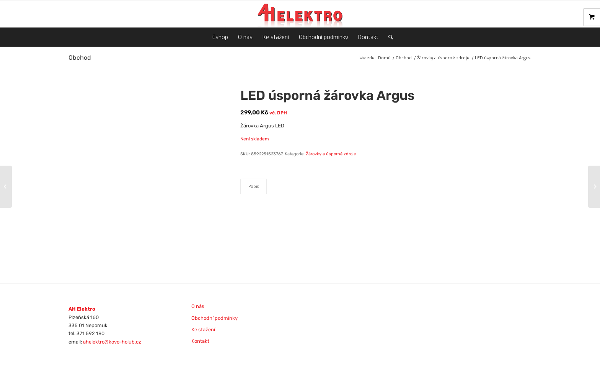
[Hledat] (388, 37)
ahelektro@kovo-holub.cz (112, 342)
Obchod (79, 57)
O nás (197, 306)
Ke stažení (203, 329)
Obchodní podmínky (214, 318)
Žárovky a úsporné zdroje (331, 153)
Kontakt (200, 341)
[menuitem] (220, 37)
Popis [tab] (253, 186)
